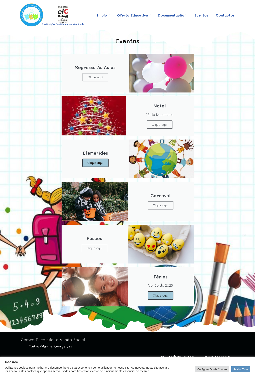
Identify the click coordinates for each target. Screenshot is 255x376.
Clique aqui (95, 77)
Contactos (105, 17)
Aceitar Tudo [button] (241, 369)
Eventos (201, 12)
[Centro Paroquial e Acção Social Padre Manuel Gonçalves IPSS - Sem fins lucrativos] (31, 14)
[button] (108, 12)
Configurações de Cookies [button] (212, 369)
